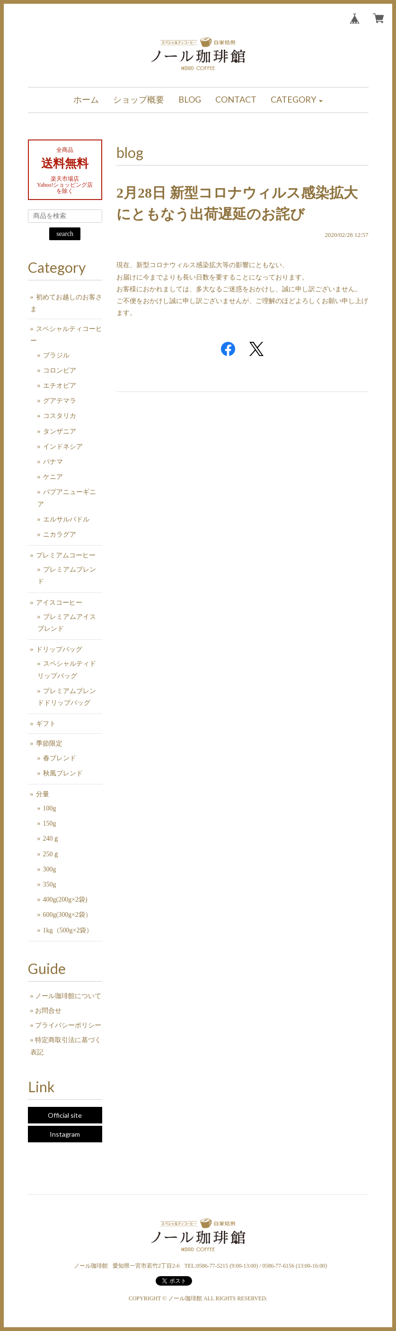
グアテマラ (59, 400)
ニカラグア (59, 534)
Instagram (65, 1134)
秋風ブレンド (63, 773)
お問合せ (48, 1010)
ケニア (53, 476)
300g (49, 869)
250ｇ (51, 854)
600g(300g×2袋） (67, 914)
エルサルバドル (66, 519)
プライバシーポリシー (68, 1025)
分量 (42, 794)
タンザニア (59, 431)
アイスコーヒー (59, 602)
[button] (297, 100)
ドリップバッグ (59, 649)
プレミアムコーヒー (66, 555)
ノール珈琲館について (68, 996)
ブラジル (56, 355)
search (64, 233)
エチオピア (59, 385)
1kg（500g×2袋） (68, 930)
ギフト (46, 723)
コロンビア (59, 370)
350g (49, 884)
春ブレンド (59, 758)
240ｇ (51, 838)
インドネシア (63, 446)
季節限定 (49, 743)
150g (49, 823)
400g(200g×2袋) (65, 899)
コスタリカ (59, 415)
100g (49, 808)
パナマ (53, 461)
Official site (65, 1115)
